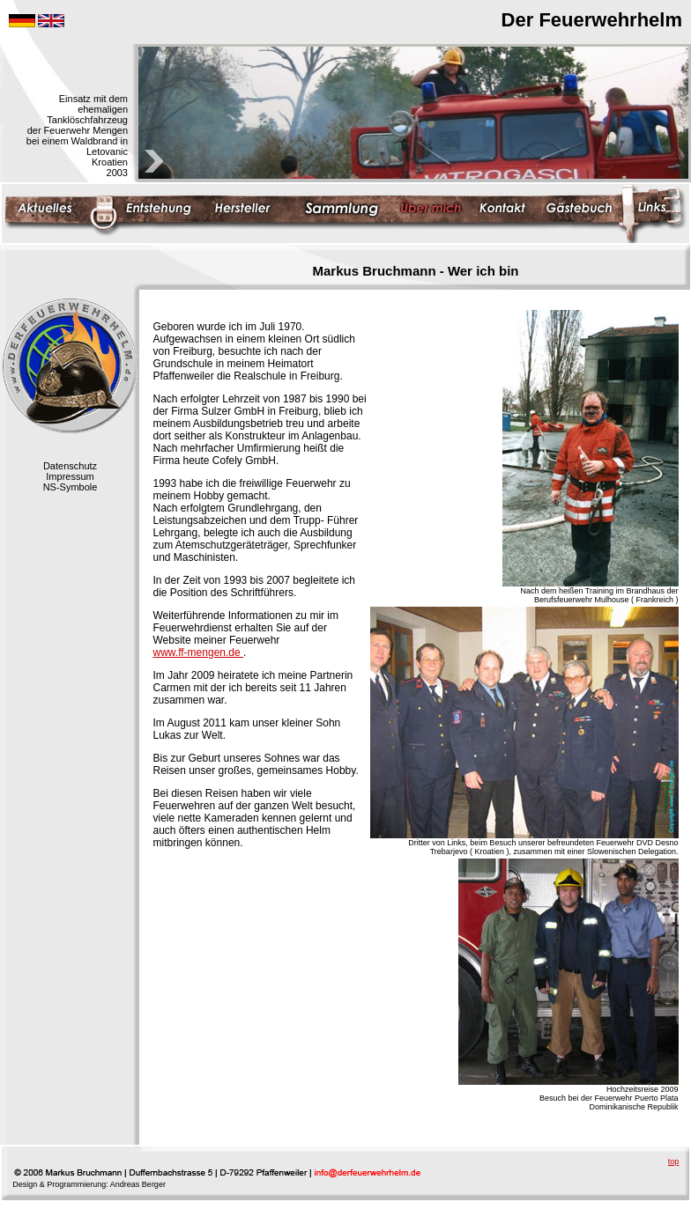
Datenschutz (70, 466)
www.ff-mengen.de (198, 652)
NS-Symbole (70, 487)
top (674, 1161)
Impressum (69, 476)
